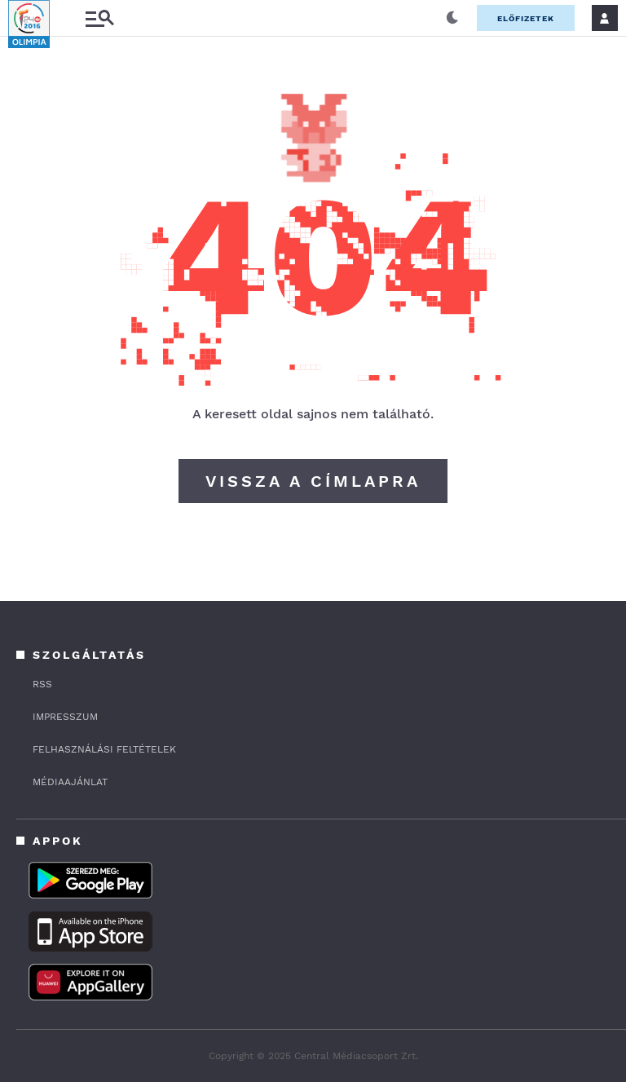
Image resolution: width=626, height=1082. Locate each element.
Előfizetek (525, 18)
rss (42, 684)
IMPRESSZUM (65, 716)
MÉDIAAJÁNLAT (70, 782)
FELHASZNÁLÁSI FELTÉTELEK (104, 749)
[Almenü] (99, 18)
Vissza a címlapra (313, 481)
